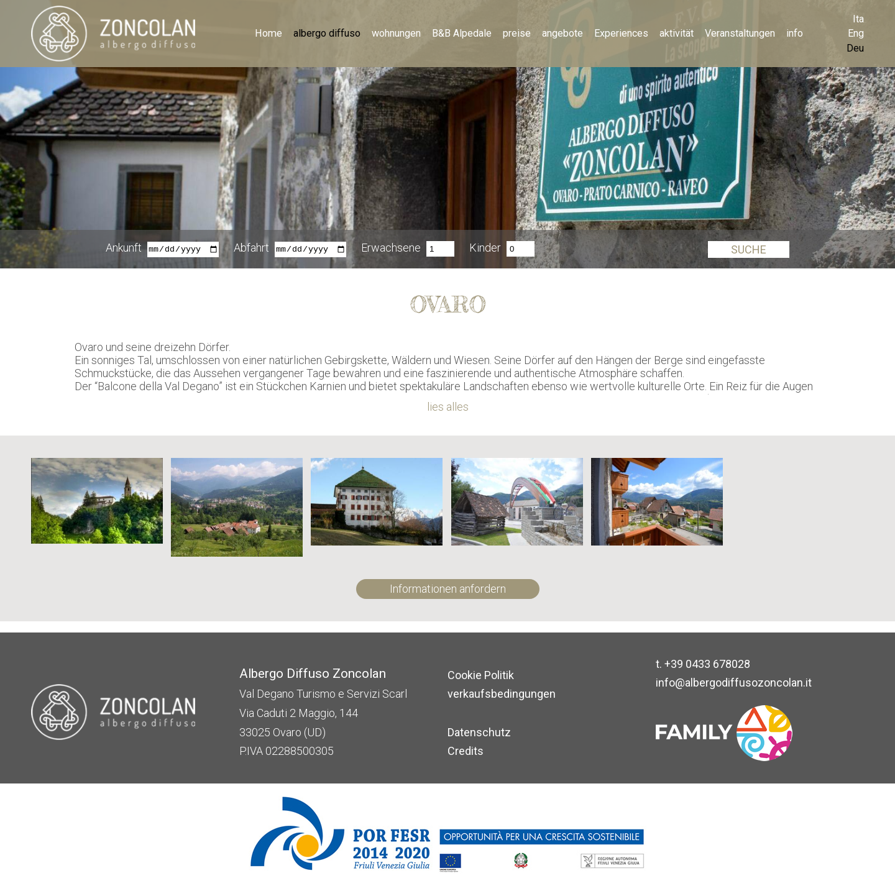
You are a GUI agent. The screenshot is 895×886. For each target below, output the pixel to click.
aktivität (676, 33)
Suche (748, 249)
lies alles (448, 406)
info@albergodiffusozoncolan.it (734, 682)
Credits (466, 750)
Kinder (485, 248)
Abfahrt (251, 248)
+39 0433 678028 (707, 663)
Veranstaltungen (740, 33)
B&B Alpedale (462, 33)
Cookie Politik (481, 675)
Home (268, 33)
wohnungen (396, 33)
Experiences (621, 33)
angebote (562, 33)
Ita (858, 19)
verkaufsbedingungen (502, 693)
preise (517, 33)
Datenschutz (479, 732)
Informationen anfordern (448, 588)
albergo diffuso (326, 33)
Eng (856, 33)
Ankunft (124, 248)
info (794, 33)
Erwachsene (391, 248)
